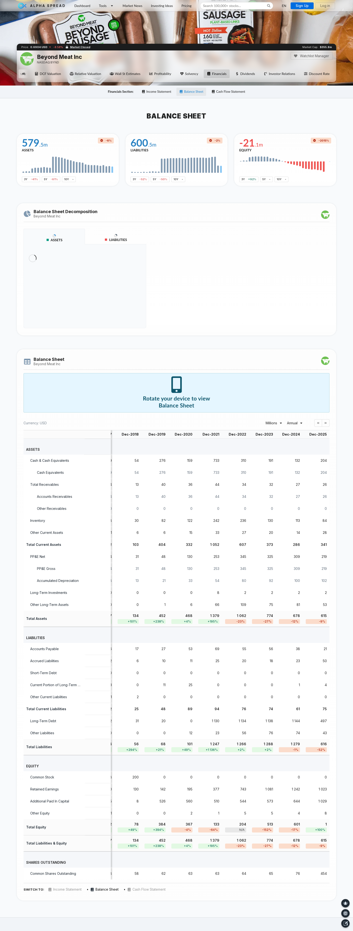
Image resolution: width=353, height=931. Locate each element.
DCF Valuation (48, 74)
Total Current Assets (43, 545)
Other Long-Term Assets (49, 605)
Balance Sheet (191, 91)
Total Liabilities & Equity (46, 843)
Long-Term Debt (43, 721)
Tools (106, 6)
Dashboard (82, 6)
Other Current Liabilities (48, 697)
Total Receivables (44, 484)
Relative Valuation (85, 74)
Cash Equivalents (50, 472)
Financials (217, 74)
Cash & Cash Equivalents (49, 460)
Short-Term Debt (43, 673)
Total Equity (36, 827)
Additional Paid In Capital (49, 801)
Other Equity (40, 813)
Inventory (37, 520)
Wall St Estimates (125, 74)
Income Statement (156, 91)
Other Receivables (51, 508)
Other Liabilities (42, 733)
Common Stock (42, 777)
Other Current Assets (46, 532)
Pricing (186, 6)
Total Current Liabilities (46, 709)
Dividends (245, 74)
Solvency (189, 74)
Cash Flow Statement (228, 91)
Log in (325, 6)
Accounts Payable (44, 649)
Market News (132, 6)
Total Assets (36, 619)
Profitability (160, 74)
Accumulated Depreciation (58, 581)
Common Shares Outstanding (53, 873)
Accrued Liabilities (44, 661)
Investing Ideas (162, 6)
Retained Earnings (44, 789)
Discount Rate (317, 74)
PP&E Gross (46, 569)
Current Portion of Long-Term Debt (57, 685)
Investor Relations (279, 74)
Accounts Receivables (54, 496)
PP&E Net (37, 557)
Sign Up (302, 6)
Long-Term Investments (48, 593)
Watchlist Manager (311, 56)
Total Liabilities (39, 747)
